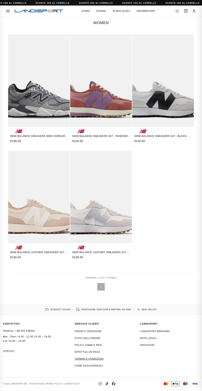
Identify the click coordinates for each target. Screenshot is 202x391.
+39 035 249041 (25, 330)
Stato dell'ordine (87, 338)
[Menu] (8, 11)
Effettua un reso (87, 352)
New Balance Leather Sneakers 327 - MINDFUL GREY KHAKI (53, 252)
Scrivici (9, 351)
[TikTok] (107, 384)
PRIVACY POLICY (54, 384)
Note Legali (148, 338)
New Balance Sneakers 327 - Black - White (166, 136)
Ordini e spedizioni (88, 331)
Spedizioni (147, 345)
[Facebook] (114, 384)
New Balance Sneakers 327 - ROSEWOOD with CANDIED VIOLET (117, 136)
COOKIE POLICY (72, 384)
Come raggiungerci (89, 365)
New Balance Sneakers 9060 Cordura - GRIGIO (44, 136)
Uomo (85, 10)
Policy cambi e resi (88, 345)
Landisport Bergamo (155, 331)
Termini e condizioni (89, 359)
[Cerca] (177, 11)
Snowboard (146, 10)
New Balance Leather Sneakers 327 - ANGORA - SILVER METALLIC (119, 252)
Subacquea (121, 10)
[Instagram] (100, 384)
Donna (101, 10)
